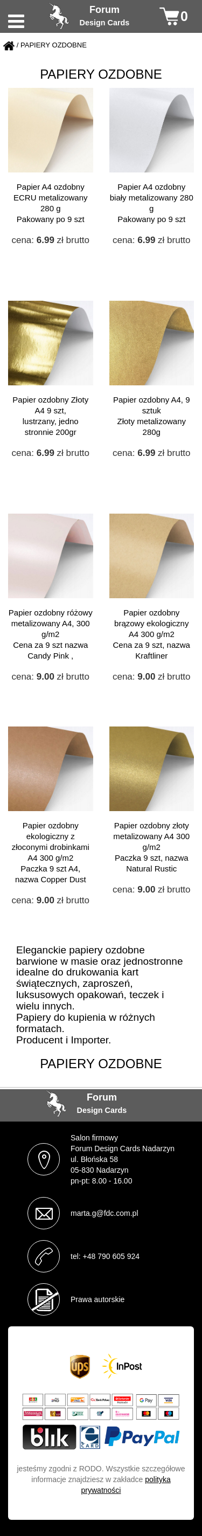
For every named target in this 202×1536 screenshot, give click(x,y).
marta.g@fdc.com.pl (104, 1213)
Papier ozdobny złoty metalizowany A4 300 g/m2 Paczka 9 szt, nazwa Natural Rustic (151, 847)
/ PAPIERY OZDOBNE (52, 45)
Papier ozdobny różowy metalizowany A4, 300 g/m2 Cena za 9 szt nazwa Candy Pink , (51, 634)
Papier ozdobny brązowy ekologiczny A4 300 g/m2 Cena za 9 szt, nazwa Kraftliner (151, 634)
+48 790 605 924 (111, 1256)
